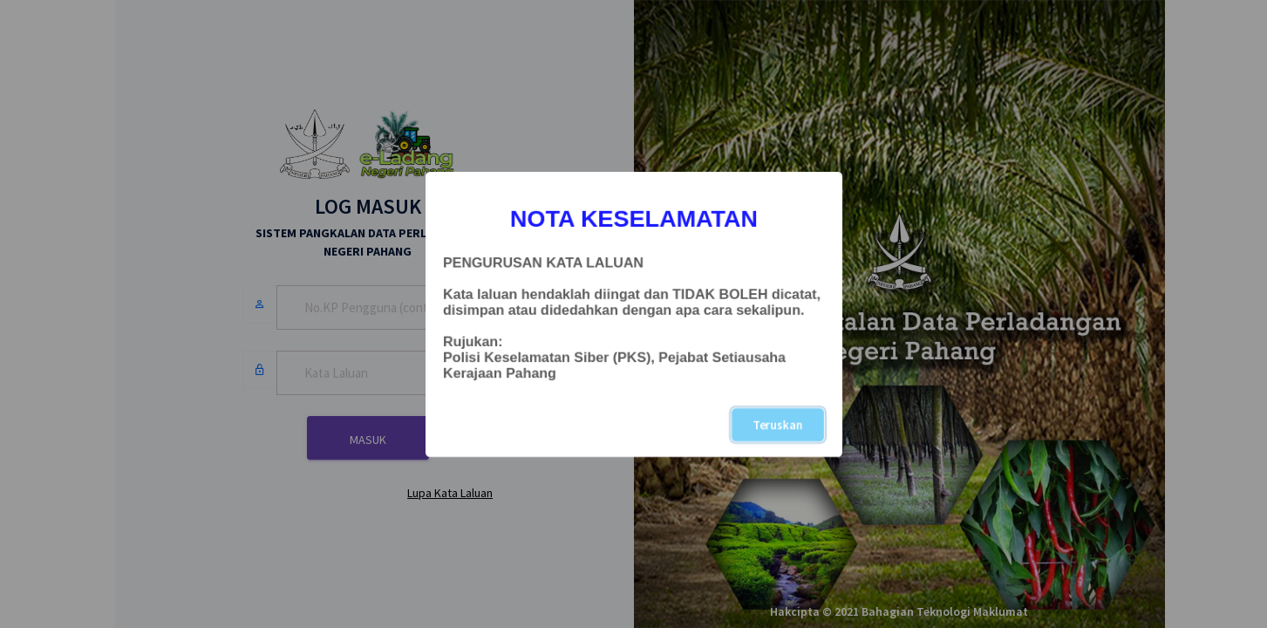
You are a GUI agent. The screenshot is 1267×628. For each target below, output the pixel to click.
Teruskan (778, 425)
